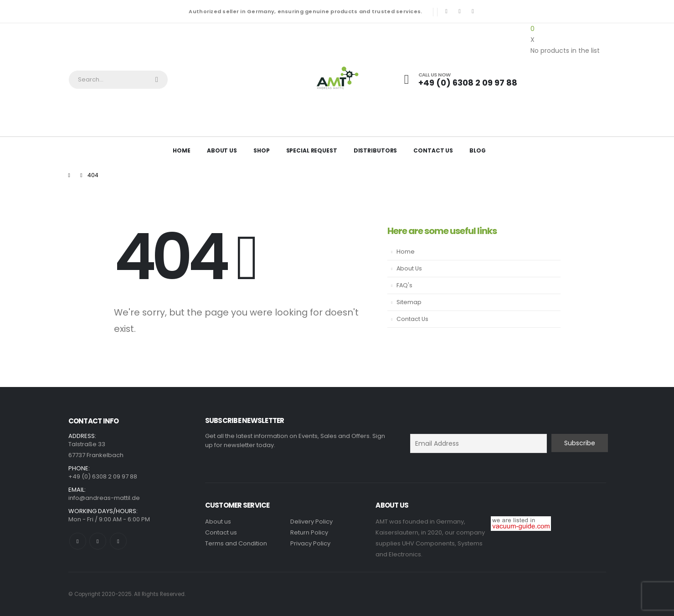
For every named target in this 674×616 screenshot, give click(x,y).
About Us (222, 150)
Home (181, 150)
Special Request (311, 150)
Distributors (375, 150)
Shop (261, 150)
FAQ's (404, 285)
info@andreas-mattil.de (104, 498)
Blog (477, 150)
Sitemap (409, 302)
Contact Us (433, 150)
